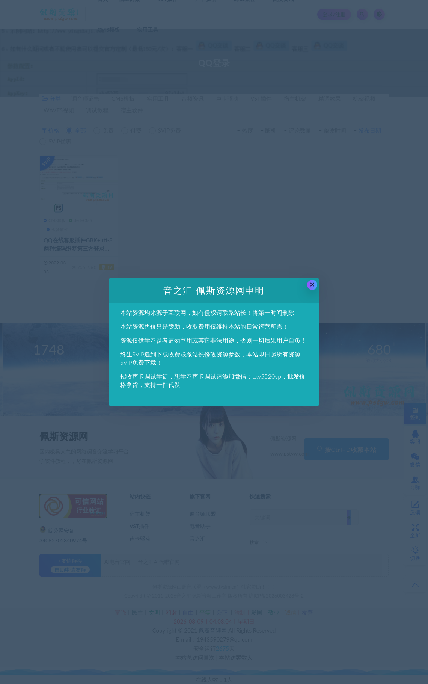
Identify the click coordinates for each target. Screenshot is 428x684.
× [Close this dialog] (312, 284)
